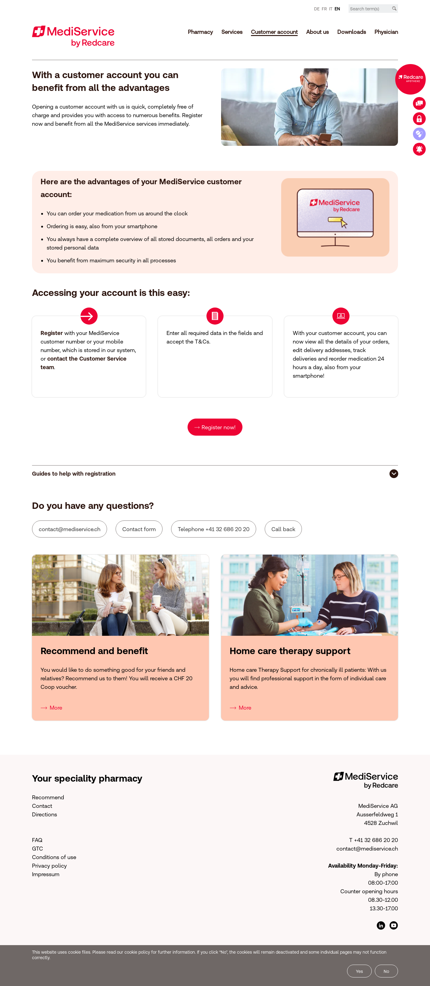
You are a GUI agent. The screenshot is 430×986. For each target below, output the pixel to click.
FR (324, 8)
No (386, 971)
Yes (359, 971)
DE (317, 8)
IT (330, 8)
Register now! (219, 427)
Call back (283, 529)
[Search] (394, 8)
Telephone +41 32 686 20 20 (213, 529)
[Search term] (373, 9)
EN (337, 8)
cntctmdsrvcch (69, 529)
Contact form (139, 529)
